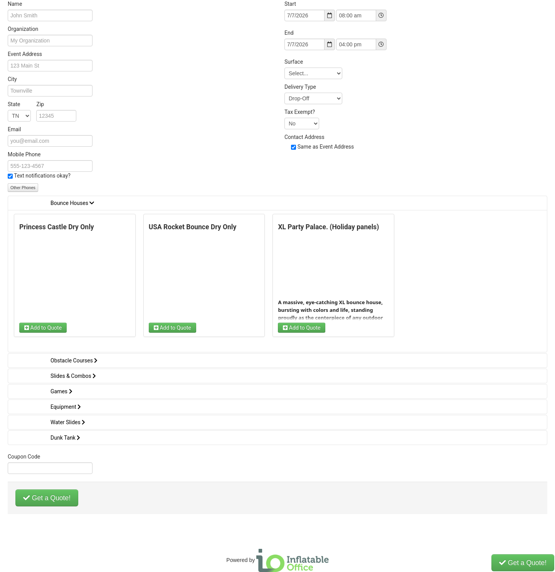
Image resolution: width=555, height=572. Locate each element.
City (12, 79)
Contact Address (304, 137)
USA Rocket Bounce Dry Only (193, 227)
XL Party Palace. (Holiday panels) (328, 227)
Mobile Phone (24, 154)
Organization (23, 29)
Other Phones (22, 187)
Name (15, 4)
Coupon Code (24, 457)
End (289, 33)
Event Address (25, 54)
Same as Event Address (326, 147)
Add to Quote (43, 328)
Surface (293, 62)
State (26, 104)
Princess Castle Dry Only (56, 227)
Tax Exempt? (299, 112)
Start (290, 4)
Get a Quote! (47, 498)
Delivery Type (300, 87)
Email (14, 129)
